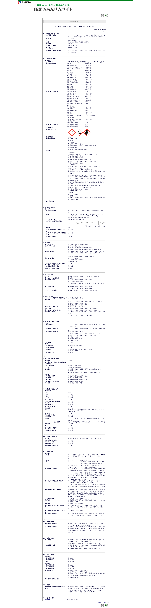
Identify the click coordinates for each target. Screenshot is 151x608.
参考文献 (47, 599)
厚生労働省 (25, 2)
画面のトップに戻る (103, 602)
